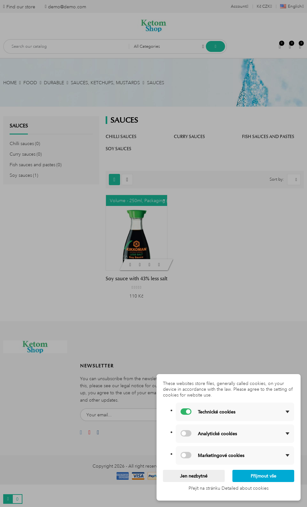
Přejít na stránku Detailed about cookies (229, 488)
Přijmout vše (263, 476)
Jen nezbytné (193, 476)
